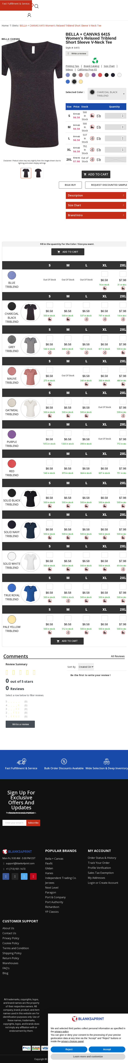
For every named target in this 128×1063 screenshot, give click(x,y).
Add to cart (96, 174)
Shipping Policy (12, 953)
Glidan (49, 868)
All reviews (118, 656)
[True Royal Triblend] (68, 82)
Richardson (52, 907)
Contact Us (9, 933)
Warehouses (10, 963)
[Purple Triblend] (94, 75)
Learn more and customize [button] (88, 1056)
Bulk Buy (70, 184)
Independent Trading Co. (60, 878)
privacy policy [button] (61, 1031)
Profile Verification (99, 868)
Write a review (77, 53)
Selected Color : (75, 94)
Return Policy (10, 958)
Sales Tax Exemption (101, 873)
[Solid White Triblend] (119, 75)
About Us (8, 928)
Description (75, 195)
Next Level (51, 887)
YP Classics (52, 912)
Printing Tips (72, 66)
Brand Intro (75, 215)
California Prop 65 (87, 69)
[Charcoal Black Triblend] (74, 82)
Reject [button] (69, 1049)
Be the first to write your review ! (90, 675)
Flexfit (48, 863)
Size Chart (109, 66)
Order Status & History (102, 858)
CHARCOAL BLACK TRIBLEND (103, 93)
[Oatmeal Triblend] (87, 75)
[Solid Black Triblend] (107, 75)
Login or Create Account (103, 883)
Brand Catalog (91, 66)
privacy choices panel (72, 1041)
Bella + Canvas (54, 858)
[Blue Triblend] (68, 75)
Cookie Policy (10, 943)
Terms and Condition (15, 948)
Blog (5, 973)
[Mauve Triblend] (81, 75)
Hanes (49, 873)
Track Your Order (99, 863)
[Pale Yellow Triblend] (81, 82)
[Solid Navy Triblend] (113, 75)
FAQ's (6, 968)
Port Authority (54, 902)
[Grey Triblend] (74, 75)
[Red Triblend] (100, 75)
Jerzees (49, 883)
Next (32, 5)
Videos (69, 69)
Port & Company (55, 897)
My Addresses (96, 878)
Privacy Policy (10, 938)
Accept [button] (107, 1049)
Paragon (50, 892)
